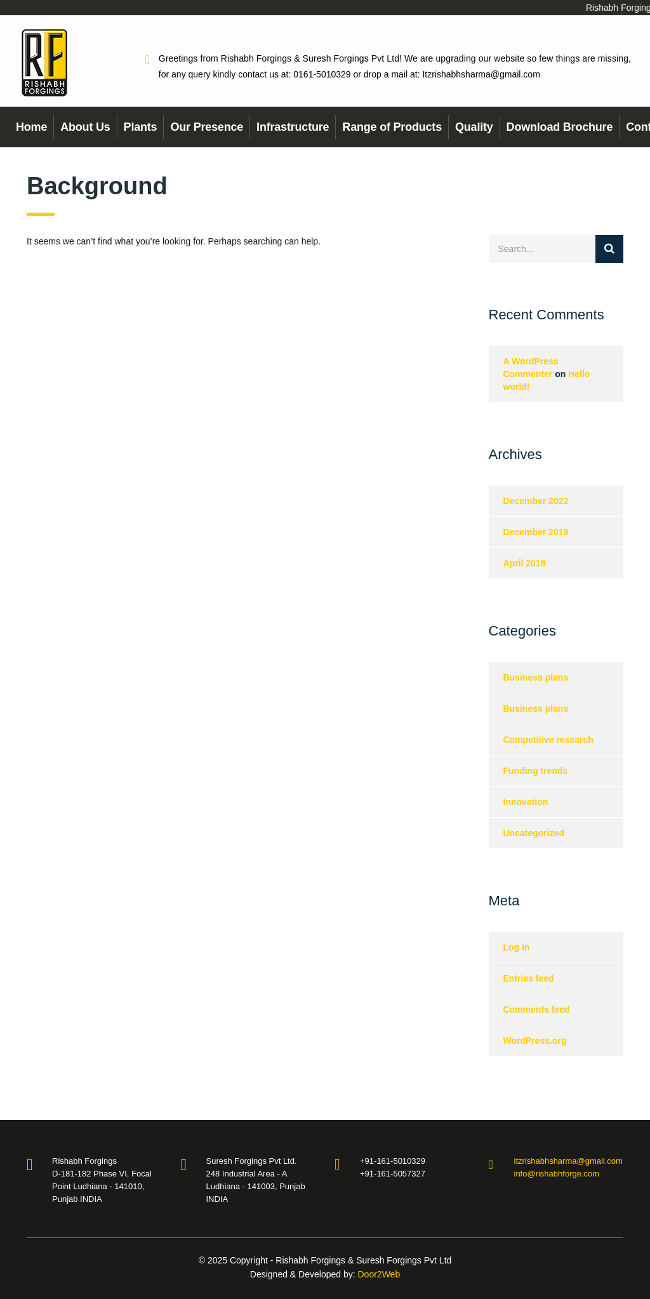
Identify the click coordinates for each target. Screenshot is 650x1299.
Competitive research (548, 740)
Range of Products (392, 127)
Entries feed (528, 978)
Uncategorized (533, 833)
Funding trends (535, 771)
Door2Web (379, 1274)
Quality (474, 127)
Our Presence (206, 127)
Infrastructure (292, 127)
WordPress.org (535, 1041)
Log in (516, 947)
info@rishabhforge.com (557, 1173)
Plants (140, 127)
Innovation (525, 802)
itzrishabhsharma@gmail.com (568, 1161)
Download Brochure (560, 127)
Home (31, 127)
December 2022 (536, 501)
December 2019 (536, 532)
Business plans (536, 677)
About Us (85, 127)
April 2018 (524, 563)
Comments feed (536, 1009)
